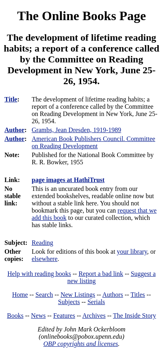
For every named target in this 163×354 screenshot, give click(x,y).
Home (20, 294)
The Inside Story (134, 315)
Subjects (69, 301)
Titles (137, 294)
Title (10, 99)
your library (132, 251)
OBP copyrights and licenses (80, 343)
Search (44, 294)
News (38, 315)
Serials (96, 301)
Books (15, 315)
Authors (112, 294)
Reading (42, 242)
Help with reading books (39, 273)
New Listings (78, 294)
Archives (94, 315)
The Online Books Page (81, 15)
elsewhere (45, 258)
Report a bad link (101, 273)
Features (64, 315)
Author (14, 129)
